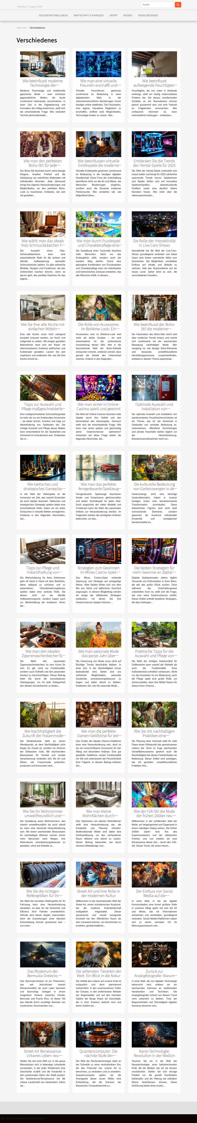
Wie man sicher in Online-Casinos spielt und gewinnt (99, 406)
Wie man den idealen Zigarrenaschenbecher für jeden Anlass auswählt (43, 655)
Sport (113, 15)
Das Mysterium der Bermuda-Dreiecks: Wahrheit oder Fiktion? (42, 975)
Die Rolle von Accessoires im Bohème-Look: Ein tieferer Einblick (98, 329)
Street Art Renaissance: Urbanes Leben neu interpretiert (42, 1055)
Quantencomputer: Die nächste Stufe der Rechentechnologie (98, 1055)
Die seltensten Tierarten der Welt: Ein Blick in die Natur (98, 973)
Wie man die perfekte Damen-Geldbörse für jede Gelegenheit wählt (98, 735)
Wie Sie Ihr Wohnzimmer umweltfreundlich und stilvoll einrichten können (42, 815)
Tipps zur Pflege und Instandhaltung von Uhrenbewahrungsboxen (42, 572)
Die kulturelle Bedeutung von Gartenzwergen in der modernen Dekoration (154, 488)
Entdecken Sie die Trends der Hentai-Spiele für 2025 (154, 163)
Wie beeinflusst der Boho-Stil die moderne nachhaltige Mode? (154, 329)
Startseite (22, 28)
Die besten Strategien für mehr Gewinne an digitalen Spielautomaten (154, 572)
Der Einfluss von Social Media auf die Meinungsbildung (154, 895)
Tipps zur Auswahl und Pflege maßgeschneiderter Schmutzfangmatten (42, 409)
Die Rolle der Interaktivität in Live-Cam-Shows (154, 243)
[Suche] (157, 4)
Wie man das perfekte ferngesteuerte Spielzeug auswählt (98, 488)
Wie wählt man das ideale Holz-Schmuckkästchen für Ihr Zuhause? (43, 245)
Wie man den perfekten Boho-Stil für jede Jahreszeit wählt (43, 165)
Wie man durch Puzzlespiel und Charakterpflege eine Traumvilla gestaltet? (98, 245)
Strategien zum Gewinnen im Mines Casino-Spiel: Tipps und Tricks (98, 572)
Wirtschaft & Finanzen (89, 15)
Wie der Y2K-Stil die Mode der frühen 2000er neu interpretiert (154, 815)
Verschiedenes (148, 15)
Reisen (127, 15)
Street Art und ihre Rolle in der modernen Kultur (98, 893)
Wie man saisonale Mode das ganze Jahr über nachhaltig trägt (98, 655)
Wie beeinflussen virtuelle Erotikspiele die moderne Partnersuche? (98, 165)
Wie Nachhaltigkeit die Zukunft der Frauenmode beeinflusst (42, 735)
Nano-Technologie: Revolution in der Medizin (154, 1053)
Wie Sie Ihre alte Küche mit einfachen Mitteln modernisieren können (42, 329)
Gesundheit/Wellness (53, 15)
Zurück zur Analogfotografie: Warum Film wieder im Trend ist (154, 975)
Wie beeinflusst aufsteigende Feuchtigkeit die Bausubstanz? (154, 85)
